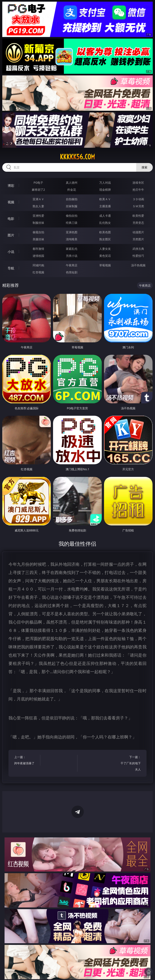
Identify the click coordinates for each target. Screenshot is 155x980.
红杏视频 (38, 272)
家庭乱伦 (71, 249)
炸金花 (71, 190)
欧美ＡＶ (105, 199)
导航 (11, 268)
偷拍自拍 (71, 216)
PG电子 (38, 183)
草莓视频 (105, 265)
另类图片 (138, 239)
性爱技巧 (138, 256)
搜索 (144, 167)
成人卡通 (105, 216)
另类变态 (138, 223)
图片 (11, 235)
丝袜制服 (71, 206)
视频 (11, 202)
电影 (11, 218)
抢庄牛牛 (138, 190)
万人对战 (105, 183)
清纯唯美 (71, 239)
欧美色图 (105, 232)
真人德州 (71, 183)
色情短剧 (71, 272)
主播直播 (105, 206)
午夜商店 (71, 265)
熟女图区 (105, 239)
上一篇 (25, 760)
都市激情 (38, 249)
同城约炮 (38, 265)
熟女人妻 (38, 206)
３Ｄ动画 (138, 199)
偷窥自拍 (38, 232)
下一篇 (130, 764)
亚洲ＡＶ (38, 199)
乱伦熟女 (105, 223)
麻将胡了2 (38, 190)
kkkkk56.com (77, 157)
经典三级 (71, 223)
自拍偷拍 (71, 199)
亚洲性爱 (38, 216)
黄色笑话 (105, 256)
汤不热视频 (138, 265)
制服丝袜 (38, 223)
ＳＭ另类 (138, 206)
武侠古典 (138, 249)
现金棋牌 (105, 190)
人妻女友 (105, 249)
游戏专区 (138, 183)
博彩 (11, 185)
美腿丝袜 (38, 239)
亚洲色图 (71, 232)
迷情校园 (38, 256)
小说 (11, 251)
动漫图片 (138, 232)
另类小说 (71, 256)
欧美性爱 (138, 216)
